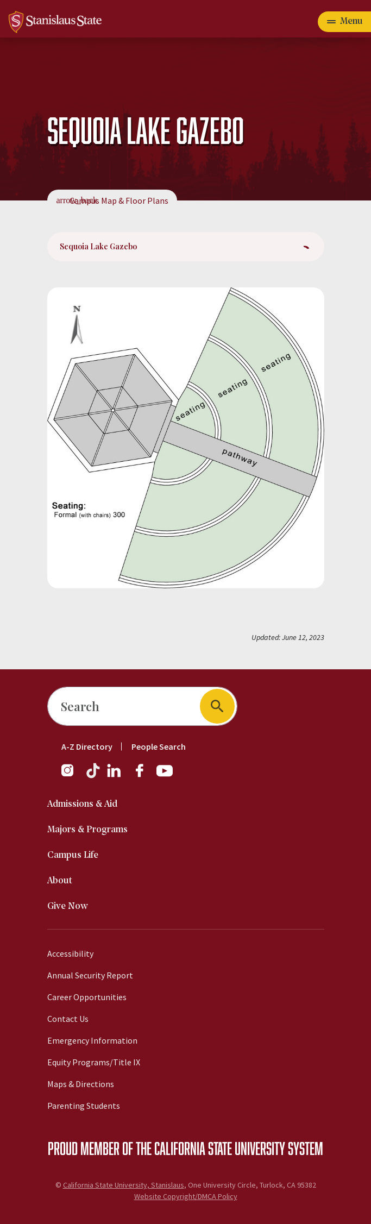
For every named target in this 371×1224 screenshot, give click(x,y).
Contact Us (68, 1018)
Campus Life (72, 855)
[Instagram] (71, 775)
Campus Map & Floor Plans (119, 200)
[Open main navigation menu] (344, 21)
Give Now (67, 906)
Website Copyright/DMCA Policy (185, 1196)
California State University (219, 1148)
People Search (158, 746)
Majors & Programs (87, 830)
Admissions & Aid (82, 804)
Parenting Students (83, 1105)
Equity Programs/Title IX (93, 1062)
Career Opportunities (87, 996)
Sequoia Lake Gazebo (98, 246)
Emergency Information (92, 1040)
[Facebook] (144, 775)
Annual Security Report (90, 975)
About (59, 881)
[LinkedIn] (114, 775)
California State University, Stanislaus (123, 1185)
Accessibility (70, 953)
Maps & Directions (80, 1083)
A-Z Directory (86, 746)
